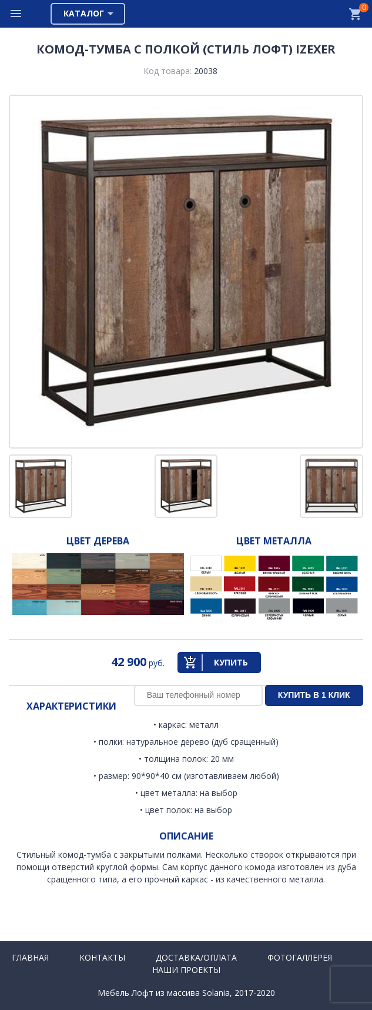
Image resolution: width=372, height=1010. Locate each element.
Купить (231, 662)
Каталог (83, 13)
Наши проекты (186, 969)
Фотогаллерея (299, 957)
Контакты (102, 957)
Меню (16, 14)
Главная (30, 957)
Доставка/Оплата (196, 957)
